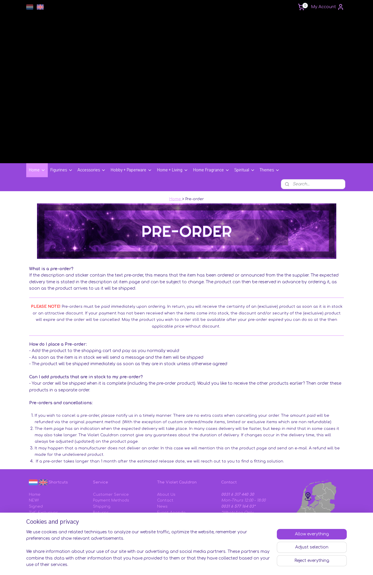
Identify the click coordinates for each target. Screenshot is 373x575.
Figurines (61, 137)
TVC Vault (38, 486)
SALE (34, 498)
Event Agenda (171, 480)
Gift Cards (102, 492)
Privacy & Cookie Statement (184, 504)
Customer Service (111, 462)
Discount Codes (108, 486)
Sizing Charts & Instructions (121, 516)
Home (37, 137)
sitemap (206, 564)
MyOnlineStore (296, 564)
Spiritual (244, 137)
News (162, 474)
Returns (101, 480)
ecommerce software (242, 564)
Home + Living (172, 137)
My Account (327, 6)
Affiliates (166, 486)
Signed (36, 474)
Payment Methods (111, 468)
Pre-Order (38, 492)
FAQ (97, 510)
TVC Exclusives (43, 480)
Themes (270, 137)
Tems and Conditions (178, 498)
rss (218, 564)
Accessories (92, 137)
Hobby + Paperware (131, 137)
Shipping (101, 474)
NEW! (34, 468)
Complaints (104, 498)
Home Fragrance (211, 137)
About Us (166, 462)
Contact (165, 468)
